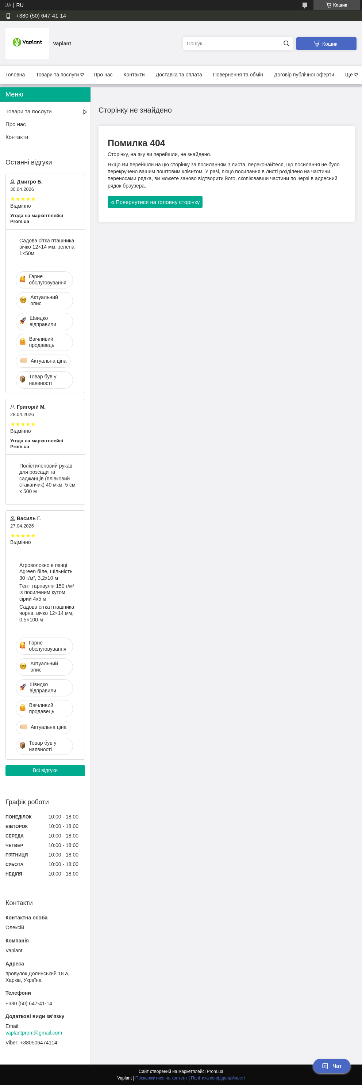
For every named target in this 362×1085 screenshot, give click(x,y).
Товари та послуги (57, 75)
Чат (332, 1066)
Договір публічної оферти (304, 75)
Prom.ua (215, 1071)
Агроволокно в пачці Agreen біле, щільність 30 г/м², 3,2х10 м (46, 571)
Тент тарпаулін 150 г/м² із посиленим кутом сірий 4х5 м (46, 592)
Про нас (102, 75)
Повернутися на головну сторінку (158, 202)
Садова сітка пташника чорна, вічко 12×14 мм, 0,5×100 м (46, 613)
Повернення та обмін (238, 75)
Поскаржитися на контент (161, 1078)
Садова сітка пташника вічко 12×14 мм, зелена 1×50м (46, 247)
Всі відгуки (45, 770)
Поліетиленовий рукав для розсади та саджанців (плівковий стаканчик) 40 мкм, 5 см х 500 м (47, 478)
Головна (15, 75)
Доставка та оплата (179, 75)
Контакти (134, 75)
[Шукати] (286, 43)
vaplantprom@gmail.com (33, 1033)
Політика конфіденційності (218, 1078)
